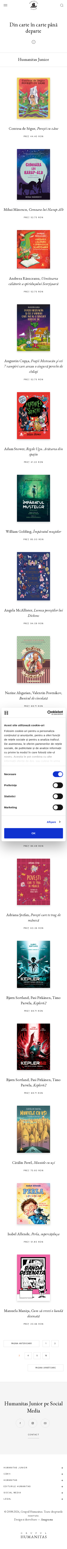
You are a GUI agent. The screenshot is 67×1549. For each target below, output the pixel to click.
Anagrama (47, 1519)
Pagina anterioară (21, 1343)
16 (46, 1355)
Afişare (51, 821)
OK (33, 833)
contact (33, 1435)
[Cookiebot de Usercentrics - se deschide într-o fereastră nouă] (48, 712)
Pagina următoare (45, 1368)
